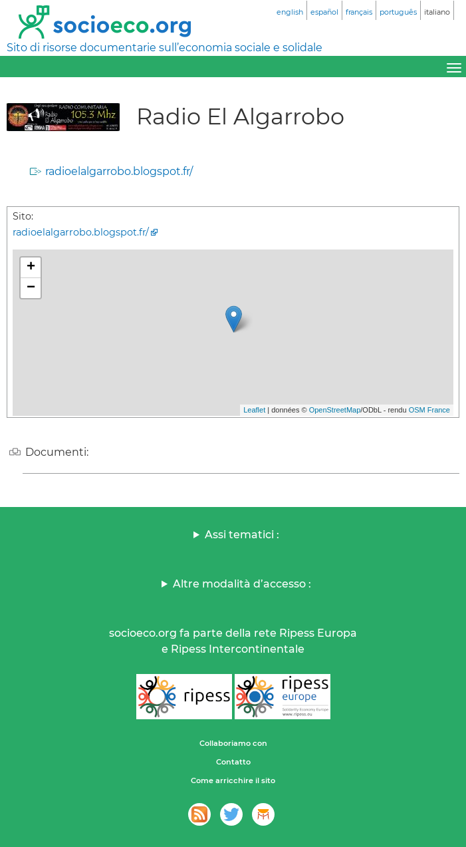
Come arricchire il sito (233, 780)
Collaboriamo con (233, 743)
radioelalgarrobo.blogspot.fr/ (119, 171)
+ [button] (31, 267)
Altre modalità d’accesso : (242, 584)
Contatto (233, 761)
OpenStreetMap (335, 410)
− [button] (31, 288)
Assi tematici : (242, 534)
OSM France (429, 410)
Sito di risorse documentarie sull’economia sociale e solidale (164, 47)
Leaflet (254, 410)
